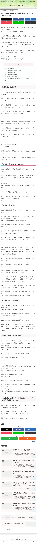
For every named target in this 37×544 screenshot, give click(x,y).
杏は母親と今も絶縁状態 (12, 74)
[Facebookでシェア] (18, 19)
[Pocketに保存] (7, 22)
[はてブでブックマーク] (30, 19)
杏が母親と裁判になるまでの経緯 (14, 70)
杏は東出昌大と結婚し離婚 (11, 77)
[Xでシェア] (7, 19)
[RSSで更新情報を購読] (27, 439)
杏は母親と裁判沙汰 (11, 72)
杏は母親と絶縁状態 (9, 68)
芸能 (2, 424)
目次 (16, 64)
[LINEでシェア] (18, 22)
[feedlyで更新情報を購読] (9, 439)
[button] (30, 22)
